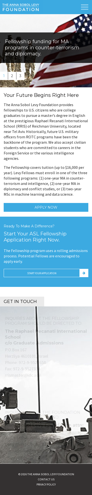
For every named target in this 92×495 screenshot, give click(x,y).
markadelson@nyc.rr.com (28, 450)
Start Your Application (41, 273)
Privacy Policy (46, 484)
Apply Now (46, 207)
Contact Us (46, 479)
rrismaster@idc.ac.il (23, 375)
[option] (46, 50)
